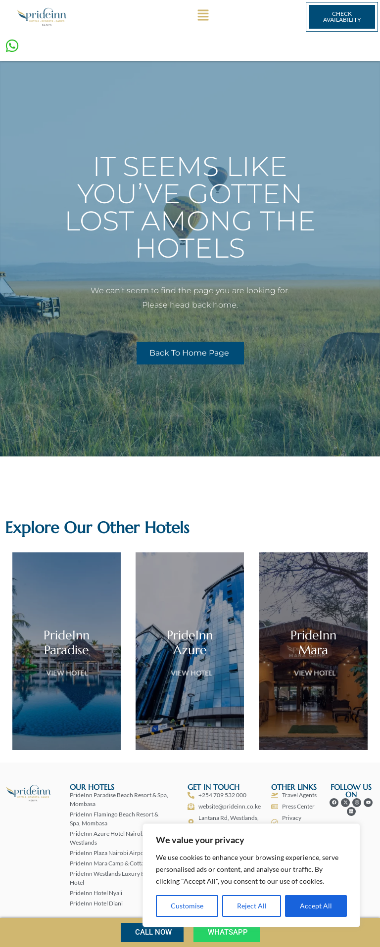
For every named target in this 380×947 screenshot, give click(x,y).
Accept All (316, 906)
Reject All (252, 906)
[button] (203, 17)
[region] (251, 875)
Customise (187, 906)
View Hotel (83, 673)
